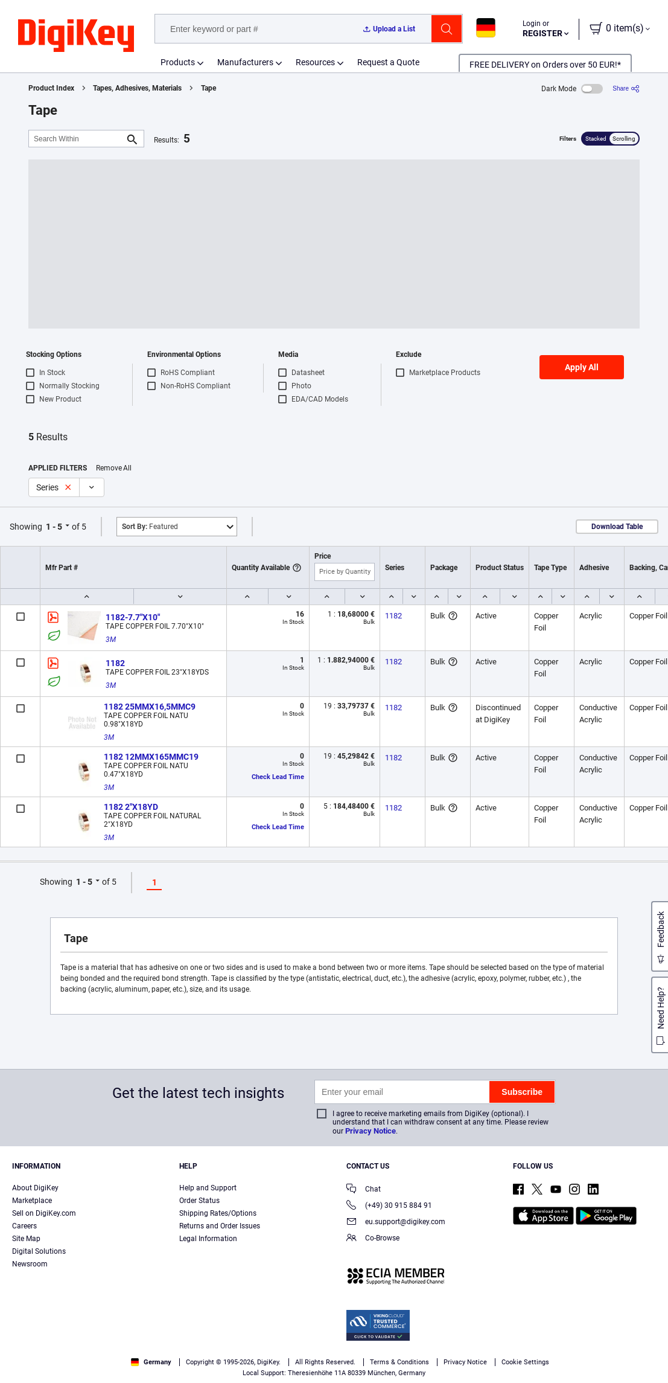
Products (178, 62)
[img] (76, 36)
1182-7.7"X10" (133, 617)
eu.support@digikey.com (395, 1222)
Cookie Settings (525, 1362)
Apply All (582, 367)
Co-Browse (372, 1239)
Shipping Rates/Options (217, 1213)
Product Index (51, 88)
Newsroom (30, 1264)
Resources (315, 62)
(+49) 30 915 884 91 (389, 1206)
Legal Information (208, 1238)
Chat (363, 1190)
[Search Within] (76, 138)
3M (111, 639)
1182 (393, 615)
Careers (24, 1226)
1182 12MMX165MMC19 (151, 757)
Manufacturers (245, 62)
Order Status (199, 1200)
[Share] (626, 88)
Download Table (617, 526)
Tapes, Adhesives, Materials (137, 88)
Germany (151, 1362)
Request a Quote (388, 62)
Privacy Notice (370, 1130)
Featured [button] (150, 526)
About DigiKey (35, 1188)
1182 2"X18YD (131, 807)
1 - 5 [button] (54, 526)
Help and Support (208, 1188)
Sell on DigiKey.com (44, 1213)
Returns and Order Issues (219, 1226)
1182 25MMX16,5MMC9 (150, 706)
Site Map (26, 1238)
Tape (208, 88)
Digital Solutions (39, 1251)
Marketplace (32, 1200)
